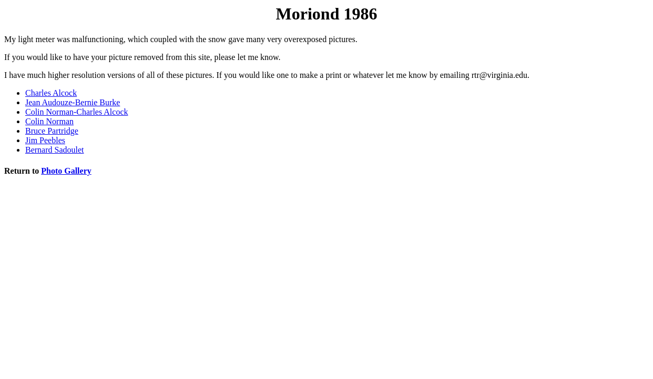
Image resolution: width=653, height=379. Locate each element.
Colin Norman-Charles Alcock (76, 111)
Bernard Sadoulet (54, 149)
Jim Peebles (45, 140)
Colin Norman (49, 121)
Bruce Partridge (51, 130)
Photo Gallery (66, 170)
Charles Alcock (51, 92)
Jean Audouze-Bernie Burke (72, 102)
